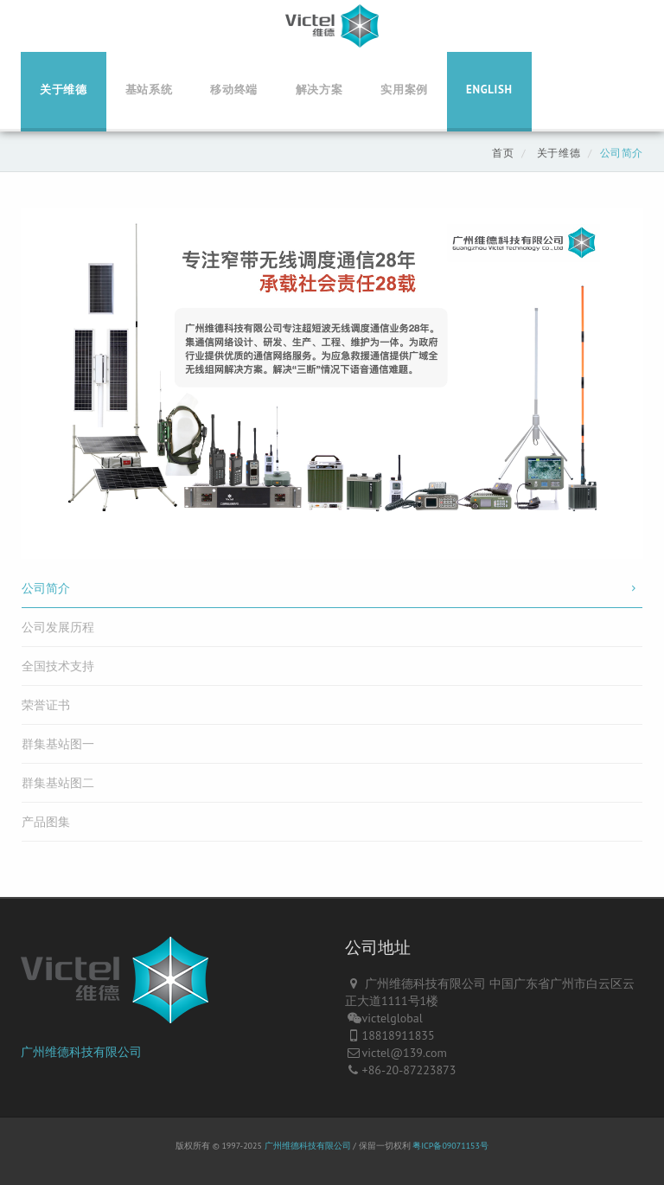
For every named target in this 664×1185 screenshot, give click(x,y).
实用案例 (404, 89)
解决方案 (319, 89)
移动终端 (234, 89)
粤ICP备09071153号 (450, 1145)
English (489, 89)
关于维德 (63, 89)
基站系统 (149, 89)
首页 (503, 152)
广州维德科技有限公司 (81, 1052)
